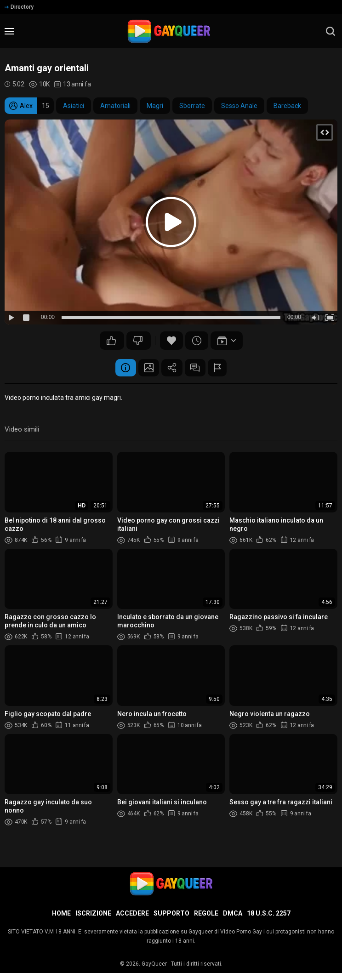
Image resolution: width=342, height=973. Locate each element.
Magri (155, 105)
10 (137, 340)
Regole (206, 913)
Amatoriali (115, 105)
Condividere (172, 368)
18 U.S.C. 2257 (269, 913)
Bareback (287, 105)
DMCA (232, 913)
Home (61, 913)
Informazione (121, 368)
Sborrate (192, 105)
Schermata (146, 368)
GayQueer (154, 964)
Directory (19, 7)
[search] (330, 31)
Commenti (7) (197, 368)
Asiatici (73, 105)
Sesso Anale (239, 105)
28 (111, 340)
